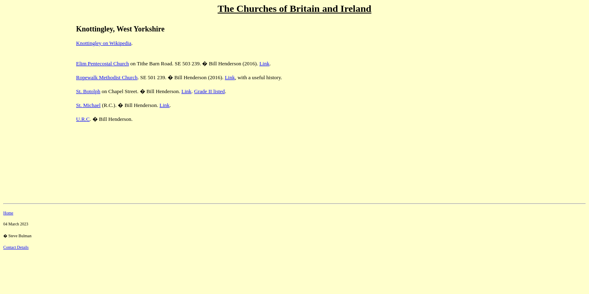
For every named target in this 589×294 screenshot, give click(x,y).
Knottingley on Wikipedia (103, 43)
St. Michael (88, 105)
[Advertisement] (31, 74)
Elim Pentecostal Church (102, 63)
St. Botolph (88, 91)
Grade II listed (209, 91)
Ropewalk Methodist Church (106, 77)
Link (264, 63)
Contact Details (16, 247)
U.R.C (83, 119)
